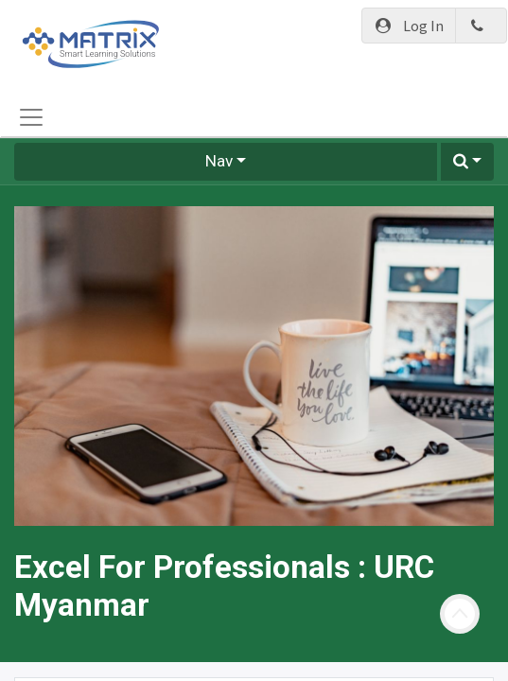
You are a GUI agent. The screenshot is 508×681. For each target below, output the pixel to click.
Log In (409, 25)
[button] (467, 162)
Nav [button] (219, 160)
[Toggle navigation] (31, 117)
